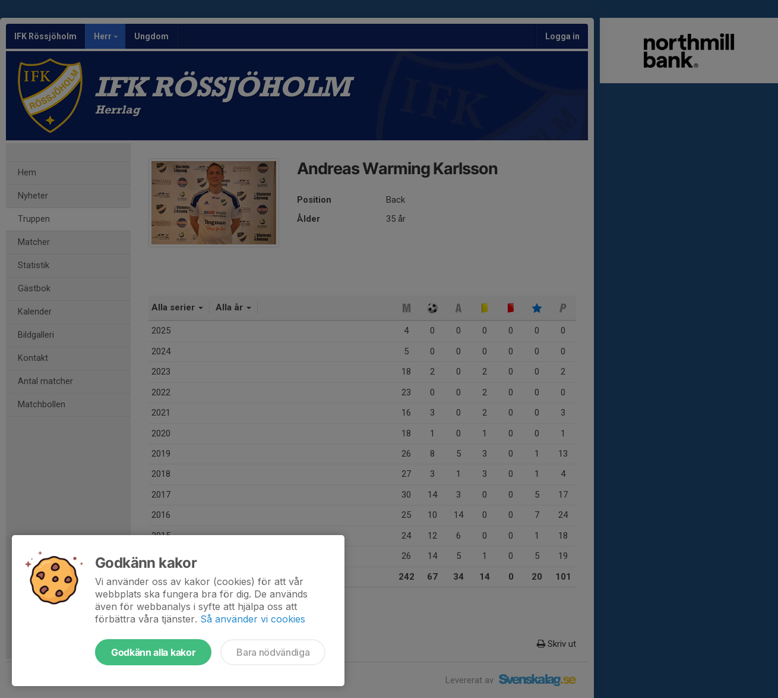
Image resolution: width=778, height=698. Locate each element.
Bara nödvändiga (272, 652)
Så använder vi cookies (252, 619)
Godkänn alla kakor (153, 652)
